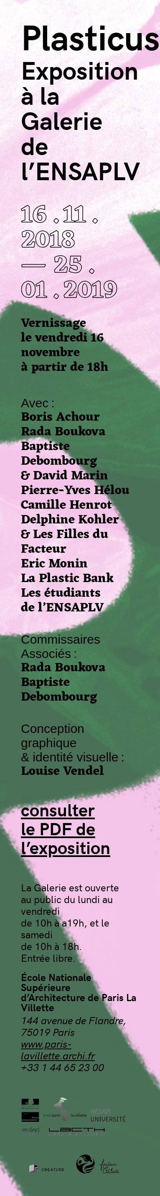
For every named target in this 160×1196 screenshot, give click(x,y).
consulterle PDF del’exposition (65, 828)
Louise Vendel (62, 772)
